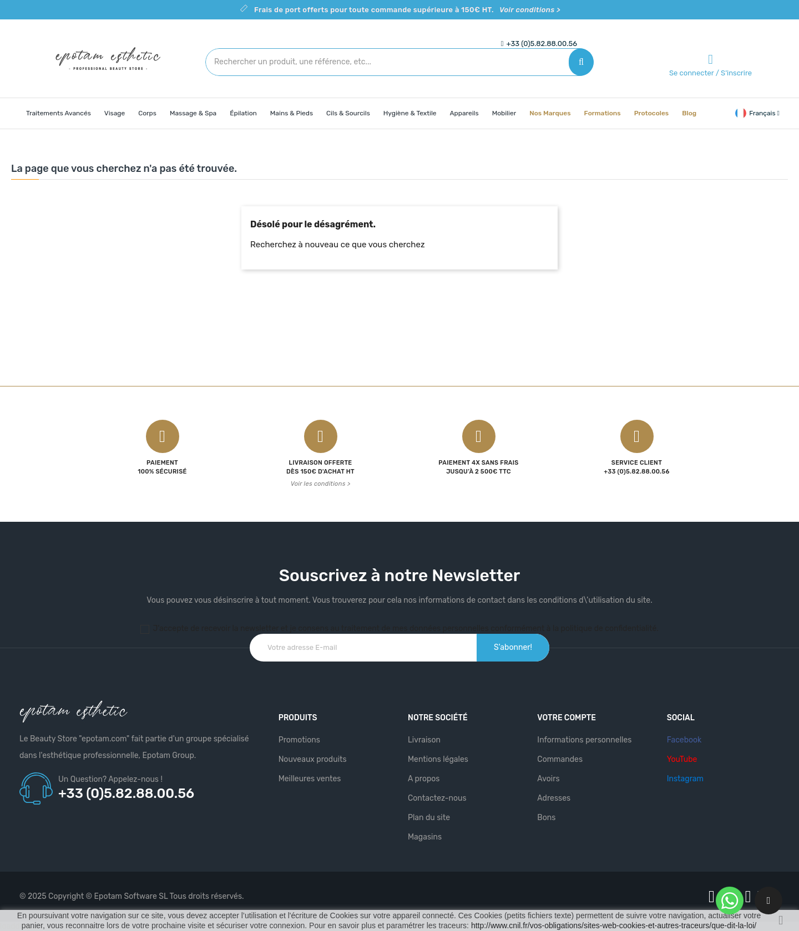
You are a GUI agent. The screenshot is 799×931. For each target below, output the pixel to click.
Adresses (553, 798)
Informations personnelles (584, 740)
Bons (546, 817)
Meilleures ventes (310, 779)
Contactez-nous (437, 798)
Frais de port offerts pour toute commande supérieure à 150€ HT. (407, 10)
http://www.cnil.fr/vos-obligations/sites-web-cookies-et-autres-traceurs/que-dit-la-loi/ (613, 925)
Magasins (425, 837)
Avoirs (548, 779)
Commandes (560, 759)
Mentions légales (438, 759)
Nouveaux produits (313, 759)
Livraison (424, 740)
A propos (424, 779)
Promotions (299, 740)
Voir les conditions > (321, 483)
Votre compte (566, 718)
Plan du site (429, 817)
